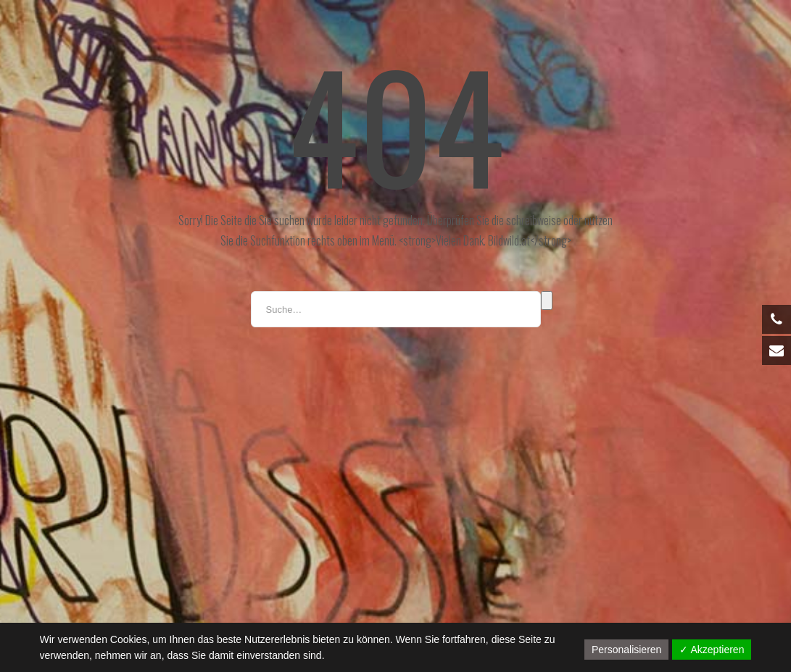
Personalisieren (627, 649)
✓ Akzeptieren (711, 649)
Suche (546, 300)
